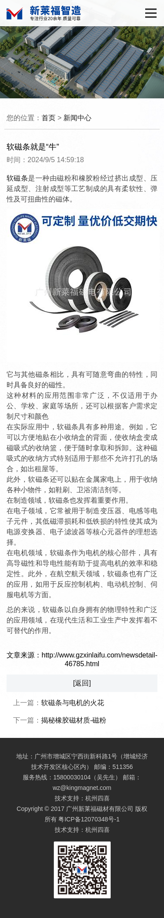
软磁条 (17, 178)
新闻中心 (77, 118)
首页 (49, 118)
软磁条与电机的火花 (72, 702)
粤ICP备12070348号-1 (88, 819)
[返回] (82, 683)
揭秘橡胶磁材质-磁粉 (73, 720)
